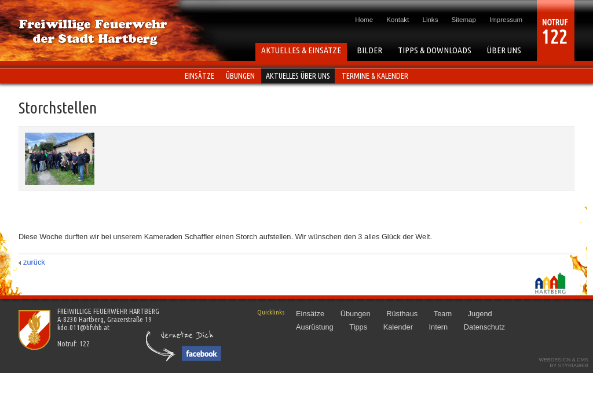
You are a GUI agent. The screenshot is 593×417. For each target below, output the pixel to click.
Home (364, 19)
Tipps (358, 327)
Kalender (398, 327)
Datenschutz (484, 327)
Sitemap (464, 19)
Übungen (240, 76)
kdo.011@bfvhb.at (83, 327)
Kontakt (397, 19)
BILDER (369, 50)
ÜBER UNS (504, 50)
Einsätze (199, 76)
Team (443, 313)
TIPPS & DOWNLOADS (434, 50)
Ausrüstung (315, 327)
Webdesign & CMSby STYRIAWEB (563, 362)
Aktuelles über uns (298, 76)
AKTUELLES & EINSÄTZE (301, 50)
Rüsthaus (402, 313)
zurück (34, 262)
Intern (438, 327)
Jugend (480, 313)
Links (430, 19)
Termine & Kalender (375, 76)
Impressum (505, 19)
